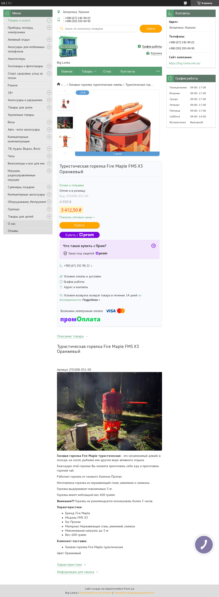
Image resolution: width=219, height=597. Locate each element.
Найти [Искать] (151, 28)
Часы (11, 156)
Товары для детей (20, 216)
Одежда (13, 209)
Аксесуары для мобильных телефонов (26, 49)
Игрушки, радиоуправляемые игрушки (21, 175)
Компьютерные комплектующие (19, 139)
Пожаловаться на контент (95, 592)
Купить (79, 225)
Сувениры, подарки (21, 187)
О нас (11, 224)
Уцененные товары (21, 115)
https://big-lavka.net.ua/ (184, 63)
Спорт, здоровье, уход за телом (25, 75)
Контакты (128, 71)
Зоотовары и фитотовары (25, 66)
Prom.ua (129, 588)
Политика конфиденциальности (134, 592)
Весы (11, 122)
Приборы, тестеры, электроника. (20, 30)
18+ (10, 93)
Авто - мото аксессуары (24, 129)
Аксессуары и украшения (25, 100)
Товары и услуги (19, 20)
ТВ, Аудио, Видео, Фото (24, 149)
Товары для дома (20, 107)
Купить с (79, 235)
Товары (87, 71)
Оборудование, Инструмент (27, 202)
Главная (66, 71)
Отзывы (13, 231)
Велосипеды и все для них (26, 163)
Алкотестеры (16, 59)
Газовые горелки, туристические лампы (95, 85)
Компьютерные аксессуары (26, 194)
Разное (13, 85)
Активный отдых (19, 39)
